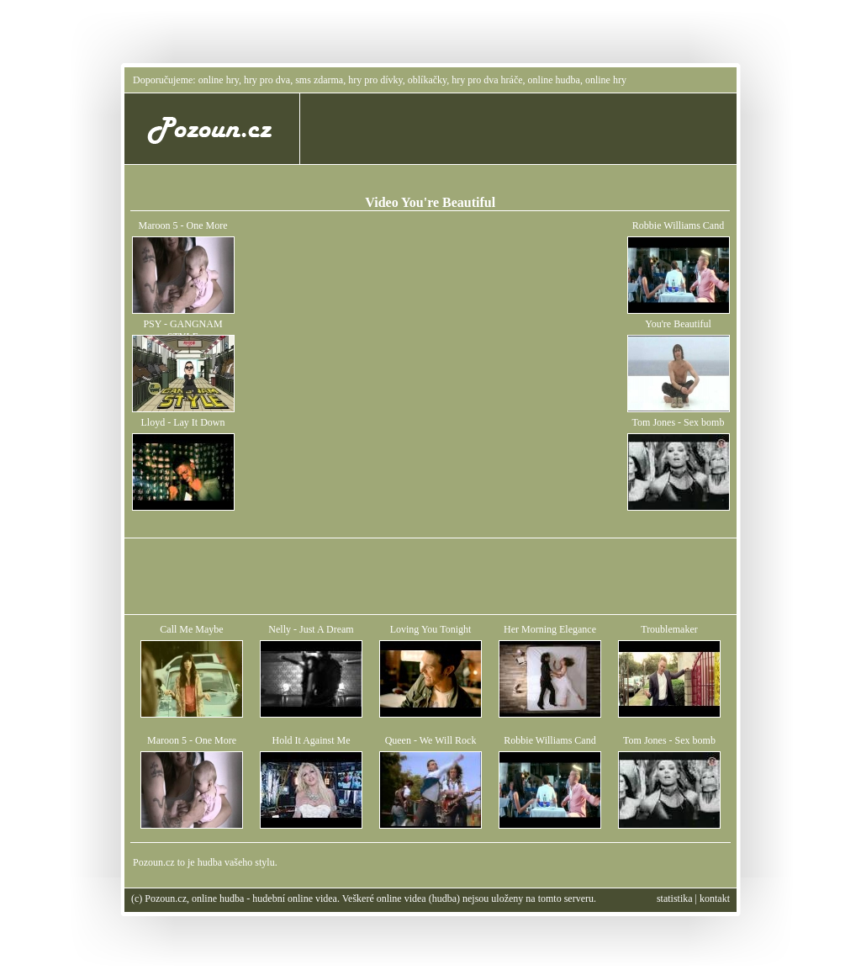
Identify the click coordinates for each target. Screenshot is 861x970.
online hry (218, 80)
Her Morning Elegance (550, 629)
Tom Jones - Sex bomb (678, 422)
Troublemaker (669, 629)
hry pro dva (267, 80)
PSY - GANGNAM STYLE (182, 330)
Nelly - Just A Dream (310, 629)
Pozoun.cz (154, 862)
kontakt (715, 898)
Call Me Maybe (191, 629)
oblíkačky (427, 80)
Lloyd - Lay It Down (183, 422)
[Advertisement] (523, 128)
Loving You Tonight (431, 629)
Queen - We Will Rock (431, 740)
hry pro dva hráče (487, 80)
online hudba (554, 80)
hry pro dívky (375, 80)
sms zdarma (319, 80)
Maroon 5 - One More (183, 225)
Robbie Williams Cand (678, 225)
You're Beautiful (678, 324)
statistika (675, 898)
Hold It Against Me (311, 740)
